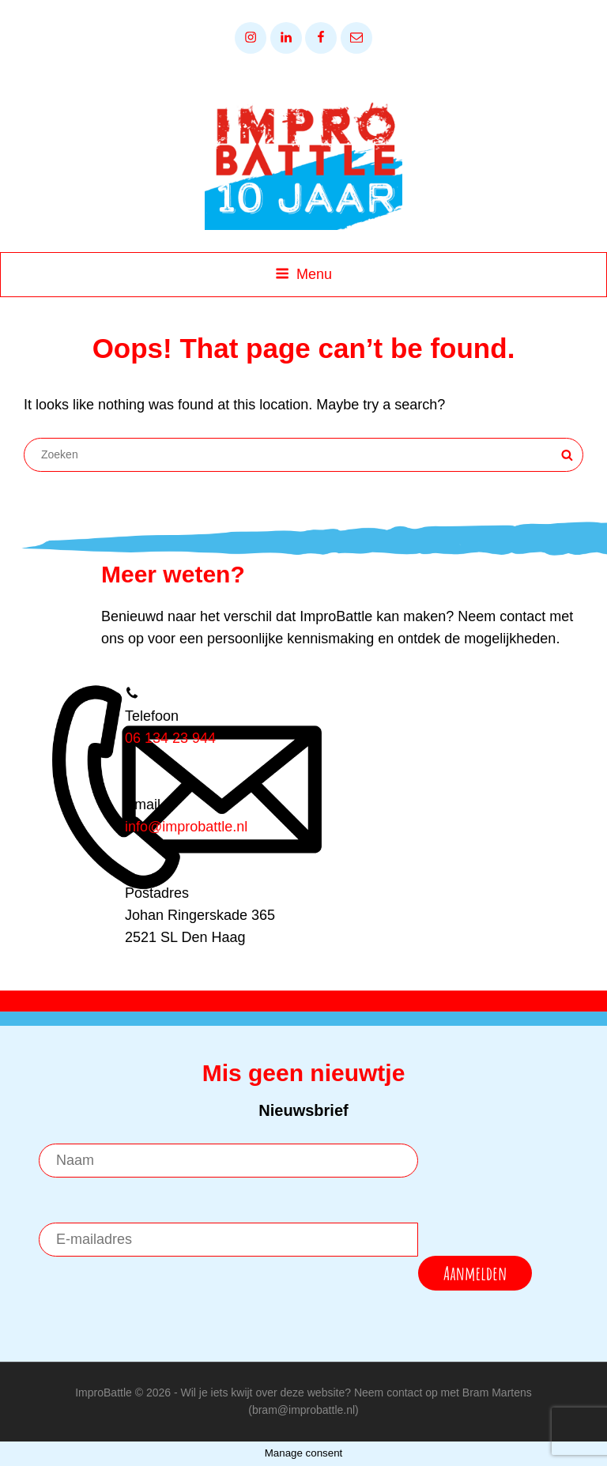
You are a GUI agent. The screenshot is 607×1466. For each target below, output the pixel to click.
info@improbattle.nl (186, 827)
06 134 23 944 (170, 738)
